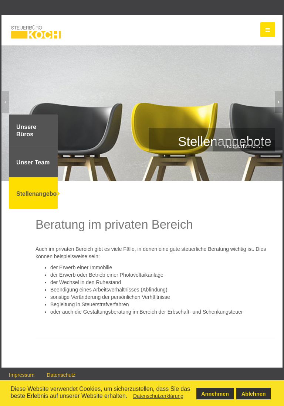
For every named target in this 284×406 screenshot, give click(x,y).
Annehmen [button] (215, 394)
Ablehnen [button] (253, 394)
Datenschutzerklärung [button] (158, 396)
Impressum (21, 375)
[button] (129, 397)
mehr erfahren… (244, 146)
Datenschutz (61, 375)
